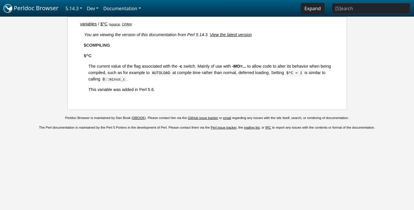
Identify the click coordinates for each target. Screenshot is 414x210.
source (115, 24)
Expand (312, 8)
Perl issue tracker (223, 127)
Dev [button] (91, 8)
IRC (268, 127)
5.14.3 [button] (72, 8)
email (227, 118)
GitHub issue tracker (203, 118)
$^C (104, 24)
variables (88, 24)
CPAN (126, 24)
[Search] (371, 8)
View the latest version (231, 34)
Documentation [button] (120, 8)
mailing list (252, 127)
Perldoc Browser (31, 8)
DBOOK (139, 118)
